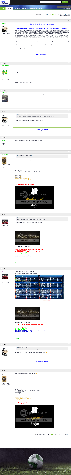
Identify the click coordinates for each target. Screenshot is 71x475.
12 (55, 14)
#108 (68, 268)
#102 (68, 62)
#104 (68, 110)
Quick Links (32, 8)
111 (62, 14)
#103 (68, 89)
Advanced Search (66, 8)
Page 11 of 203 (40, 14)
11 (53, 14)
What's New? (9, 8)
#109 (68, 343)
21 (58, 14)
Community (17, 8)
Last (68, 14)
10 (51, 14)
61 (60, 14)
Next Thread (39, 440)
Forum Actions (25, 8)
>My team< (17, 262)
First (45, 14)
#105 (68, 137)
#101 (68, 20)
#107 (68, 213)
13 (55, 434)
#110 (68, 369)
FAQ (37, 8)
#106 (68, 151)
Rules (40, 8)
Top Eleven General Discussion (14, 11)
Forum (3, 8)
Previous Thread (33, 440)
